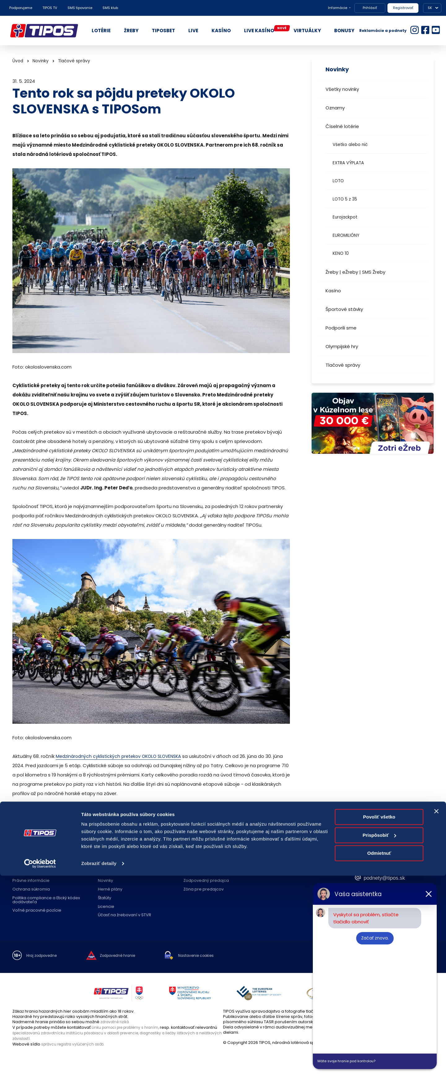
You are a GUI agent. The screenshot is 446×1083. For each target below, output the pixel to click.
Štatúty (104, 898)
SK (430, 7)
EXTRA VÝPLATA (348, 163)
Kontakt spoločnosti (288, 864)
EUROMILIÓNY (346, 235)
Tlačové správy (343, 365)
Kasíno (333, 290)
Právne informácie (31, 881)
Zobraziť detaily (98, 1070)
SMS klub (110, 7)
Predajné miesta (200, 864)
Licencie (106, 907)
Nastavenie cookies (207, 956)
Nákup (18, 872)
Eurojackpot (345, 217)
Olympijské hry (342, 346)
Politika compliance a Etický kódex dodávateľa (46, 900)
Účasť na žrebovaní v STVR (124, 915)
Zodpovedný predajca (206, 881)
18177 (371, 865)
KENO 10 (341, 253)
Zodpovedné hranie (118, 872)
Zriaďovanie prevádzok (206, 872)
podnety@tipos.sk (392, 877)
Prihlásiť (370, 7)
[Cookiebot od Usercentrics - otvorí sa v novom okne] (40, 1071)
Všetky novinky (342, 89)
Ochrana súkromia (31, 889)
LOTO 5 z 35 (345, 199)
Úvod (17, 61)
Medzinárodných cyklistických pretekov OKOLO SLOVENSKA (122, 756)
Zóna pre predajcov (203, 889)
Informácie (337, 7)
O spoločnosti (26, 864)
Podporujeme (20, 7)
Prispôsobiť (379, 1042)
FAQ (102, 864)
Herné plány (110, 889)
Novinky (41, 61)
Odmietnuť (379, 1060)
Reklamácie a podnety (383, 30)
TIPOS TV (49, 7)
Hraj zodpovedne (43, 956)
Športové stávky (344, 309)
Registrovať (403, 7)
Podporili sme (341, 328)
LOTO (338, 181)
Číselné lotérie (342, 126)
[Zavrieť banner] (436, 1018)
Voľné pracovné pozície (36, 910)
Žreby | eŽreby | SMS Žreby (355, 272)
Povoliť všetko (379, 1024)
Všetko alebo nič (350, 145)
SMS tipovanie (80, 7)
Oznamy (335, 107)
